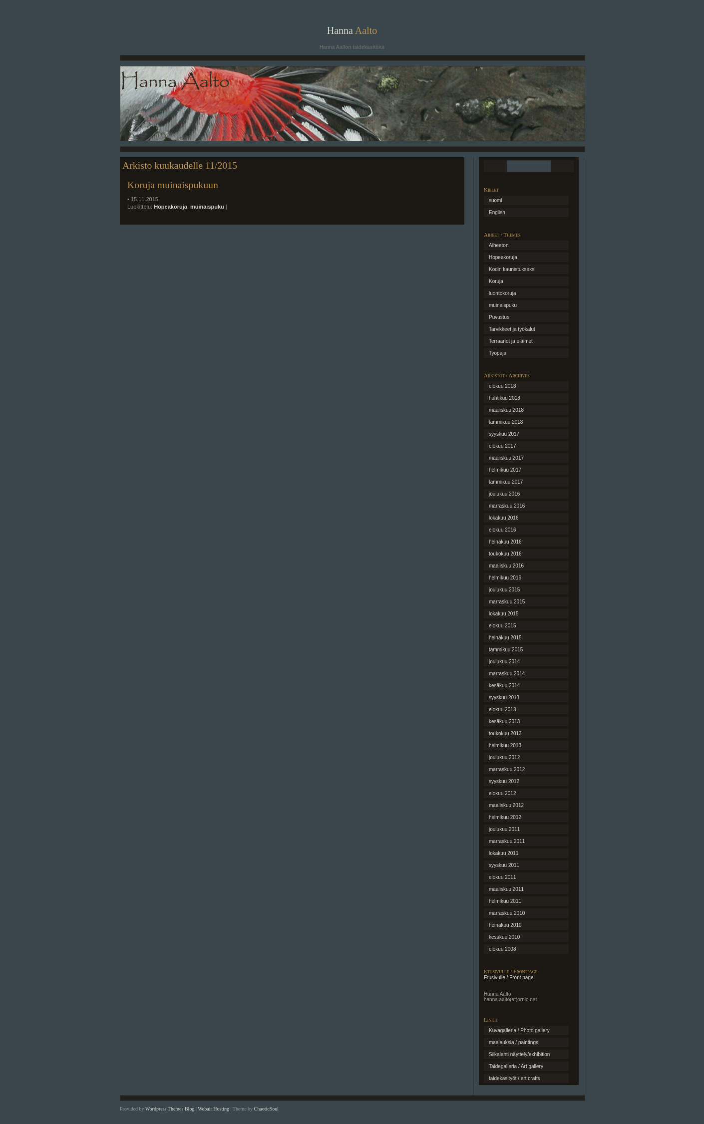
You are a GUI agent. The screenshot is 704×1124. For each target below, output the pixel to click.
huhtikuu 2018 (504, 398)
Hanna (352, 30)
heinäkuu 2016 (505, 542)
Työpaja (497, 353)
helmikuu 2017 (505, 470)
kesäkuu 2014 (504, 685)
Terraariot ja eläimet (511, 341)
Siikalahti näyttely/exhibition (519, 1054)
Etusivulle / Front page (509, 977)
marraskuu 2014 (507, 673)
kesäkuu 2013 (504, 721)
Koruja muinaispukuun (172, 184)
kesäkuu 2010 (504, 937)
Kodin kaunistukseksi (512, 269)
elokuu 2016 (502, 530)
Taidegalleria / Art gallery (516, 1066)
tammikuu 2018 (506, 422)
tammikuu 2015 (506, 649)
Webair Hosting (213, 1109)
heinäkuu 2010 (505, 925)
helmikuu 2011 (505, 901)
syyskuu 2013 (504, 697)
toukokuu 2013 (505, 733)
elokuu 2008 (502, 949)
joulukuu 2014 (504, 661)
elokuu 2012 (502, 793)
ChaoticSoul (266, 1109)
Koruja (496, 281)
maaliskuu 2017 (506, 458)
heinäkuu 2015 (505, 637)
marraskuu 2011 (507, 841)
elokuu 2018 (502, 386)
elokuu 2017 (502, 446)
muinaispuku (207, 207)
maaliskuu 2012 (506, 805)
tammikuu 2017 (506, 482)
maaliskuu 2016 (506, 565)
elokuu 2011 (502, 877)
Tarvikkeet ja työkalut (512, 329)
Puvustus (499, 317)
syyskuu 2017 (504, 434)
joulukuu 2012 (504, 757)
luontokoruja (502, 293)
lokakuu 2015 (504, 613)
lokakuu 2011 (504, 853)
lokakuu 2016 (504, 518)
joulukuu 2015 (504, 589)
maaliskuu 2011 (506, 889)
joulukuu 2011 (504, 829)
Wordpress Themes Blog (169, 1109)
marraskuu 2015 (507, 601)
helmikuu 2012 (505, 817)
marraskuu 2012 (507, 769)
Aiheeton (498, 245)
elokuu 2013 (502, 709)
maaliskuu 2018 (506, 410)
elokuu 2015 (502, 625)
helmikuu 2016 (505, 577)
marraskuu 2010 (507, 913)
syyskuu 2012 (504, 781)
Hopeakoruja (170, 207)
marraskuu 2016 (507, 506)
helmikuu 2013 (505, 745)
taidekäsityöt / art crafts (514, 1078)
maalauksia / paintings (513, 1042)
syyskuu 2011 (504, 865)
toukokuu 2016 (505, 554)
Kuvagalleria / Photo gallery (519, 1030)
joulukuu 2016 (504, 494)
